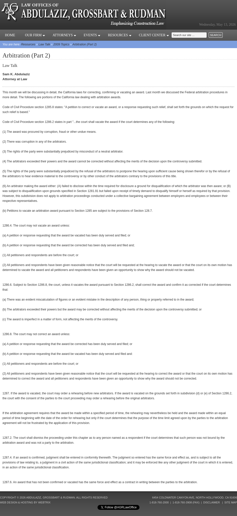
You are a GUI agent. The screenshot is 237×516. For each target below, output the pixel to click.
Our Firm (35, 35)
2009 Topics (61, 44)
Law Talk (44, 44)
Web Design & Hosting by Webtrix (25, 502)
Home (10, 35)
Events (92, 35)
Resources (119, 35)
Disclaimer (211, 502)
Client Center (154, 35)
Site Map (230, 502)
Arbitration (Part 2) (85, 44)
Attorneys (64, 35)
